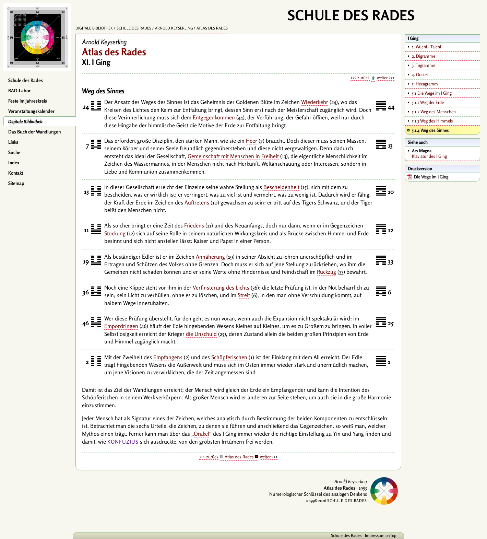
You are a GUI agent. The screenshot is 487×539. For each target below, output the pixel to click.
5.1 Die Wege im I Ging (432, 93)
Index (13, 162)
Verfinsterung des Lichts (221, 287)
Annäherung (210, 256)
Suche (14, 152)
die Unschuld (201, 333)
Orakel (201, 433)
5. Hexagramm (425, 83)
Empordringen (121, 326)
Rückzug (326, 271)
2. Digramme (423, 56)
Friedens (194, 225)
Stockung (115, 233)
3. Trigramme (423, 65)
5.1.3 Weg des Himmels (432, 121)
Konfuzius (123, 441)
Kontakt (15, 173)
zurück (363, 77)
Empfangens (167, 357)
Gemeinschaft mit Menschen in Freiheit (233, 156)
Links (13, 142)
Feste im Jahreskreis (27, 101)
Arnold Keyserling (174, 28)
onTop (390, 535)
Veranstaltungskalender (31, 111)
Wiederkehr (314, 101)
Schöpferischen (229, 357)
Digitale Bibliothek (25, 121)
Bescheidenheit (281, 187)
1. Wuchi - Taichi (426, 46)
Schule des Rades (25, 80)
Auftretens (197, 202)
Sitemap (16, 183)
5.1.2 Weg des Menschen (434, 111)
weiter (382, 77)
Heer (251, 140)
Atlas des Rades (212, 28)
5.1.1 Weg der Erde (428, 102)
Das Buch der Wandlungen (34, 131)
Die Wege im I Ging (431, 176)
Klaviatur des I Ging (445, 153)
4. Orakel (420, 74)
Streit (244, 295)
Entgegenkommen (214, 117)
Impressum (374, 535)
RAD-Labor (19, 90)
